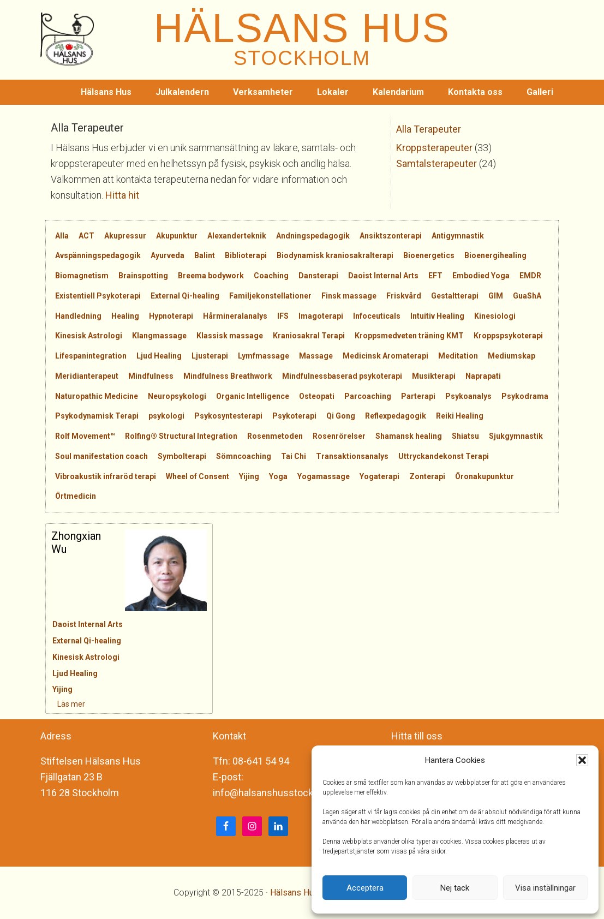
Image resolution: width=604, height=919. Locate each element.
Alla (62, 235)
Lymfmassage (263, 355)
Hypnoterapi (171, 316)
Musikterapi (434, 376)
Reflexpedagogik (395, 415)
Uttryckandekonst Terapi (443, 456)
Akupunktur (177, 235)
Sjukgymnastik (516, 436)
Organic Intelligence (252, 396)
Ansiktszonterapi (391, 235)
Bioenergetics (429, 255)
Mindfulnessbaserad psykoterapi (342, 376)
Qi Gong (340, 415)
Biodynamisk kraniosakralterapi (335, 255)
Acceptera (365, 888)
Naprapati (483, 376)
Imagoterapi (320, 316)
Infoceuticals (376, 316)
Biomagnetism (82, 275)
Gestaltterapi (455, 295)
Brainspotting (143, 275)
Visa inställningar (545, 888)
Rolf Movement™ (85, 436)
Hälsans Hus (294, 892)
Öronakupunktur (484, 476)
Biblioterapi (246, 255)
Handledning (78, 316)
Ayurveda (167, 255)
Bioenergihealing (495, 255)
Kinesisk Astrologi (88, 335)
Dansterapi (318, 275)
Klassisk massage (229, 335)
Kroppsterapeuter (434, 147)
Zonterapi (427, 476)
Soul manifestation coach (101, 456)
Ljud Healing (159, 355)
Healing (125, 316)
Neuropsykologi (177, 396)
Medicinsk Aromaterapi (385, 355)
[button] (582, 760)
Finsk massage (348, 295)
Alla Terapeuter (428, 129)
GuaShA (527, 295)
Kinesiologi (495, 316)
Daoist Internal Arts (383, 275)
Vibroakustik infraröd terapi (105, 476)
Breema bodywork (211, 275)
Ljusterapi (210, 355)
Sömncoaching (243, 456)
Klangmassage (159, 335)
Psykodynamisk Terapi (97, 415)
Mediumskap (511, 355)
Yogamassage (323, 476)
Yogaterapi (379, 476)
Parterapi (418, 396)
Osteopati (316, 396)
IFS (283, 316)
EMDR (530, 275)
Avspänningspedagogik (98, 255)
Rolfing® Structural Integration (181, 436)
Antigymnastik (458, 235)
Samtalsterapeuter (436, 163)
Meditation (458, 355)
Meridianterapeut (86, 376)
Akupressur (125, 235)
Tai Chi (293, 456)
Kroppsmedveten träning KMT (409, 335)
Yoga (278, 476)
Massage (316, 355)
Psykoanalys (468, 396)
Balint (204, 255)
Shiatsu (465, 436)
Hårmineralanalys (235, 316)
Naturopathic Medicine (96, 396)
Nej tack (454, 888)
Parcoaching (367, 396)
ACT (86, 235)
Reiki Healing (459, 415)
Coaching (271, 275)
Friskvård (403, 295)
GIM (495, 295)
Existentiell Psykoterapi (98, 295)
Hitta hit (122, 195)
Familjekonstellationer (270, 295)
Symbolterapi (182, 456)
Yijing (249, 476)
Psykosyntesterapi (228, 415)
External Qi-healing (185, 295)
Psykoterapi (294, 415)
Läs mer (65, 704)
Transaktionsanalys (352, 456)
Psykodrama (524, 396)
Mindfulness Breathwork (227, 376)
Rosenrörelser (339, 436)
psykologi (166, 415)
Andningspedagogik (313, 235)
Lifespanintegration (91, 355)
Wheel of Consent (197, 476)
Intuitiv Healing (437, 316)
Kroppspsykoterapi (508, 335)
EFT (435, 275)
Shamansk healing (408, 436)
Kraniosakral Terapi (309, 335)
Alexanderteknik (236, 235)
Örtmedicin (75, 496)
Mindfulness (151, 376)
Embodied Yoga (481, 275)
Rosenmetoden (275, 436)
